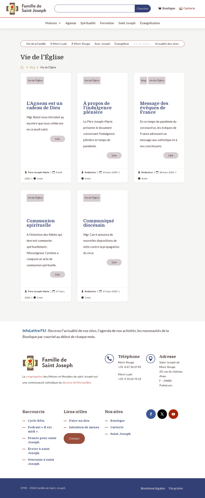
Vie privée (176, 488)
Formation (107, 23)
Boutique (168, 8)
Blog (143, 80)
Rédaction (90, 172)
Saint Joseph (127, 23)
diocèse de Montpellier (76, 382)
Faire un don (79, 420)
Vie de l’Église (142, 43)
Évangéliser (122, 43)
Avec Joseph (102, 43)
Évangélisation (150, 23)
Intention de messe (84, 427)
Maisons (51, 23)
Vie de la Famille (36, 43)
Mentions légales (153, 488)
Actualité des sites (167, 43)
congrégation (34, 376)
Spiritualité (87, 23)
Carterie (189, 8)
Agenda (70, 23)
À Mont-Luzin (58, 43)
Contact (74, 438)
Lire (57, 138)
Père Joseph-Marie (38, 172)
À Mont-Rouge (80, 43)
